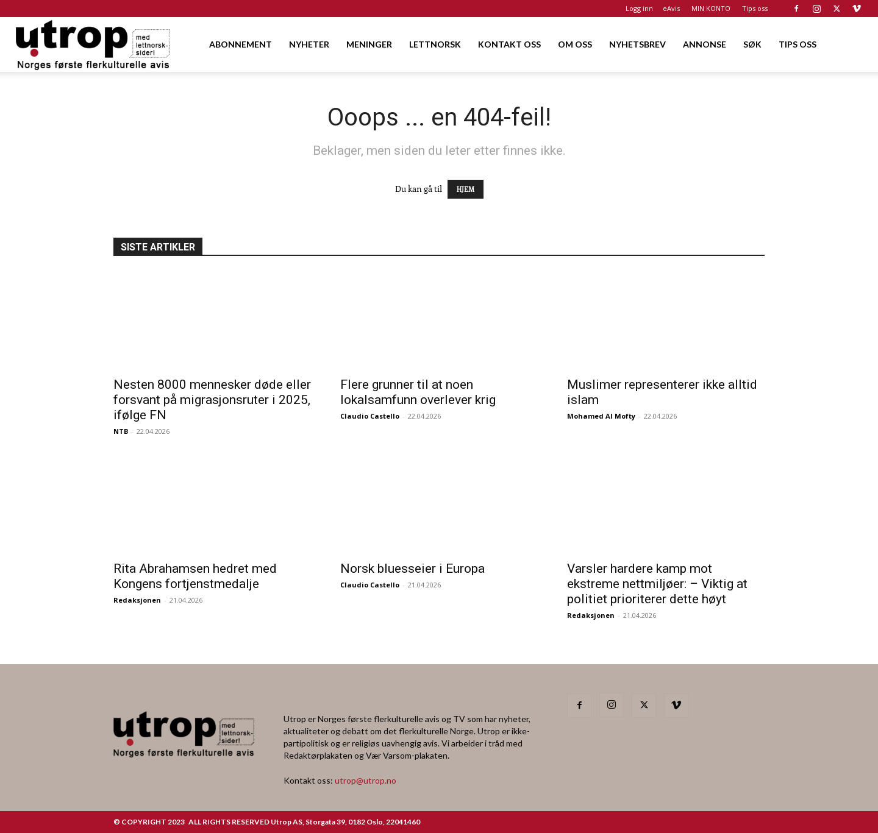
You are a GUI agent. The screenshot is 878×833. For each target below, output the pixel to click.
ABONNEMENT (240, 44)
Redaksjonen (137, 599)
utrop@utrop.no (365, 780)
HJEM (465, 189)
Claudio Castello (369, 415)
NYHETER (309, 44)
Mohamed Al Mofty (601, 415)
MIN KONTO (710, 8)
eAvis (671, 8)
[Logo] (93, 44)
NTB (120, 431)
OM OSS (575, 44)
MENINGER (369, 44)
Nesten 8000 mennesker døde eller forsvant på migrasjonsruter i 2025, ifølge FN (212, 399)
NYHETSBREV (637, 44)
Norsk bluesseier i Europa (412, 568)
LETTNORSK (435, 44)
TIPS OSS (797, 44)
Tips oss (755, 8)
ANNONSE (704, 44)
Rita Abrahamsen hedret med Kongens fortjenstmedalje (195, 576)
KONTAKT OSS (509, 44)
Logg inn (639, 8)
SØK (752, 44)
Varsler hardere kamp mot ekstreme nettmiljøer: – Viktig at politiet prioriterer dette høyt (657, 583)
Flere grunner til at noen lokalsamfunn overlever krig (418, 392)
